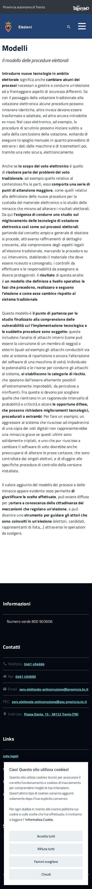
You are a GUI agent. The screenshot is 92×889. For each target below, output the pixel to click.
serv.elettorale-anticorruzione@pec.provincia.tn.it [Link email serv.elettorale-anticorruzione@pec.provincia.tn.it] (49, 701)
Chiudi (46, 874)
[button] (82, 26)
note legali (10, 755)
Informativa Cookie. (39, 819)
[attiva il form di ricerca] (69, 27)
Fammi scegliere (46, 861)
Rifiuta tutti (46, 848)
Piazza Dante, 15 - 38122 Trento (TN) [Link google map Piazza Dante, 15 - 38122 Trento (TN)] (51, 714)
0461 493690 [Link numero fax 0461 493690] (25, 676)
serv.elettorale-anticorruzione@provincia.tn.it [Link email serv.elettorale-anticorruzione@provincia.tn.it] (53, 689)
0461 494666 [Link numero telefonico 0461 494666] (34, 664)
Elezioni (25, 27)
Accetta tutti (46, 836)
